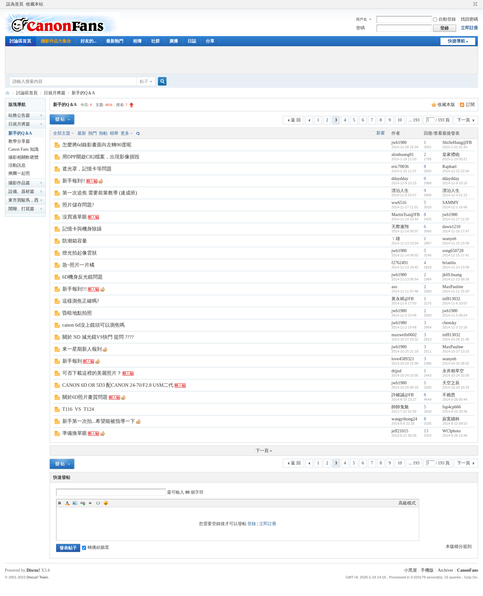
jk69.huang (452, 274)
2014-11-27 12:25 (455, 219)
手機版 (427, 570)
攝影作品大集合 (56, 41)
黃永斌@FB (402, 298)
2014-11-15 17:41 (455, 255)
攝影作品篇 (19, 183)
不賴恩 (448, 395)
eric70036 (400, 166)
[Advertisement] (241, 60)
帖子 (144, 81)
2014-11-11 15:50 (455, 291)
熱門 (92, 133)
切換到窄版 (474, 4)
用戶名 (361, 19)
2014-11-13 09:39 (455, 279)
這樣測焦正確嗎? (80, 301)
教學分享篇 (19, 141)
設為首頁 (14, 4)
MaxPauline (452, 286)
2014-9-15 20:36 (454, 411)
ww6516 (398, 202)
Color (67, 503)
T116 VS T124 (78, 409)
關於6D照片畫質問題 (85, 397)
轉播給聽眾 (95, 547)
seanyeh (449, 238)
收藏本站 (34, 4)
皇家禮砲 (451, 154)
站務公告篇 (19, 115)
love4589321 (402, 359)
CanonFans (7, 92)
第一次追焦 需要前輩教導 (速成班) (99, 192)
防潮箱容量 (74, 240)
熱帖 (103, 133)
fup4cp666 (451, 407)
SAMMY (450, 202)
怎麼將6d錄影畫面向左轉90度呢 (96, 144)
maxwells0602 (404, 335)
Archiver (445, 570)
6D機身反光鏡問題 (82, 277)
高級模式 (407, 503)
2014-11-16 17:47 (455, 231)
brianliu (449, 262)
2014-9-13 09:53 (454, 423)
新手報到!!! (74, 289)
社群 (155, 41)
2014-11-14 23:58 (455, 267)
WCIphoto (451, 431)
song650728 (452, 250)
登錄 (251, 523)
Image (75, 503)
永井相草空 (453, 371)
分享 (210, 41)
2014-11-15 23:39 (455, 243)
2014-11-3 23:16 (454, 327)
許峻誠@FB (402, 395)
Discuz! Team (37, 577)
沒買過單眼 (74, 216)
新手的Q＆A (83, 93)
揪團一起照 (19, 173)
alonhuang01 (402, 154)
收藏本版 (447, 104)
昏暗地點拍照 (77, 313)
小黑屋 (410, 570)
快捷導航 (456, 41)
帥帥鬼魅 (400, 407)
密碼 (360, 28)
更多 (125, 133)
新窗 (380, 133)
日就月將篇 (54, 93)
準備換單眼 (74, 433)
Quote (90, 503)
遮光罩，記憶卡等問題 (87, 168)
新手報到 (72, 361)
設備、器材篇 (21, 191)
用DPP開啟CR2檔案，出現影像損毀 (101, 156)
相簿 (137, 41)
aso (394, 286)
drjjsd (396, 371)
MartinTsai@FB (405, 214)
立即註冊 (469, 28)
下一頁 (463, 120)
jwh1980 (399, 142)
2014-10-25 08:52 (455, 363)
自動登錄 (444, 19)
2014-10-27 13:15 (455, 351)
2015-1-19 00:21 (454, 159)
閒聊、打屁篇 (21, 208)
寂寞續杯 (451, 419)
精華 (114, 133)
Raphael (449, 166)
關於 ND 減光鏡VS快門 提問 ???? (98, 337)
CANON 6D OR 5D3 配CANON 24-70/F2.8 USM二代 (117, 385)
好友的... (88, 41)
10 (400, 120)
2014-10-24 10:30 (455, 375)
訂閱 (470, 104)
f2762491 (399, 262)
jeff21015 (399, 431)
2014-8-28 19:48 (454, 435)
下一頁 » (264, 450)
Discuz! (33, 570)
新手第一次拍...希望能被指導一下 (98, 421)
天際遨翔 (400, 226)
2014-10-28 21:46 (455, 339)
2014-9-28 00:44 (454, 399)
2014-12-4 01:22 (454, 195)
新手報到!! (73, 180)
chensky (449, 322)
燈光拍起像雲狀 (79, 252)
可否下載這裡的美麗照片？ (92, 373)
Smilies (106, 503)
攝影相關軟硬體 (23, 157)
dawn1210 (451, 226)
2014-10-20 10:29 (455, 387)
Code (98, 503)
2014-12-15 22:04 (455, 171)
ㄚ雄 (395, 238)
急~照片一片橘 (78, 264)
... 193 (414, 120)
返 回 (296, 120)
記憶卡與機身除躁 (82, 228)
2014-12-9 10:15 (454, 183)
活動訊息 (17, 165)
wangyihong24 (404, 419)
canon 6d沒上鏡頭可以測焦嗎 (93, 325)
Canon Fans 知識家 (23, 150)
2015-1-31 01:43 (454, 147)
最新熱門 (114, 41)
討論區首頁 (20, 41)
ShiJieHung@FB (457, 142)
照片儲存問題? (78, 204)
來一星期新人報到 (82, 349)
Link (83, 503)
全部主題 (61, 133)
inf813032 (451, 298)
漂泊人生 (400, 190)
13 (426, 431)
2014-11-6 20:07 (454, 303)
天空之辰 (451, 383)
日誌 (192, 41)
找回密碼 (469, 19)
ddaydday (399, 178)
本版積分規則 (459, 546)
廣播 (173, 41)
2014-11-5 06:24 (454, 315)
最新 (81, 133)
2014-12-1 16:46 (454, 207)
